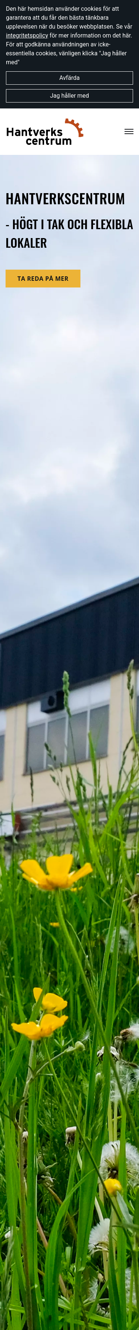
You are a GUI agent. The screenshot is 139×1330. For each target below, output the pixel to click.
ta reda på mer (43, 278)
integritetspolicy (27, 35)
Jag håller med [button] (69, 95)
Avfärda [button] (69, 77)
